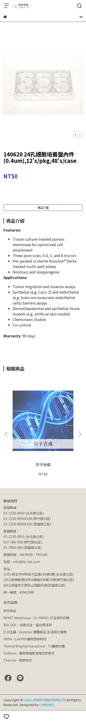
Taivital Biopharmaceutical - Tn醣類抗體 (34, 646)
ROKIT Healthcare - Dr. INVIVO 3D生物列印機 (36, 617)
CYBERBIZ (46, 704)
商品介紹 (43, 207)
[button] (80, 434)
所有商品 (9, 610)
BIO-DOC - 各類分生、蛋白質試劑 (27, 625)
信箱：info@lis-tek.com (21, 561)
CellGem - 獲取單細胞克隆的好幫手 (29, 653)
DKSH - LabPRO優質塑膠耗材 (24, 639)
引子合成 (43, 464)
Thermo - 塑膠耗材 (17, 660)
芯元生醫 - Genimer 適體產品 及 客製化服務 (35, 632)
